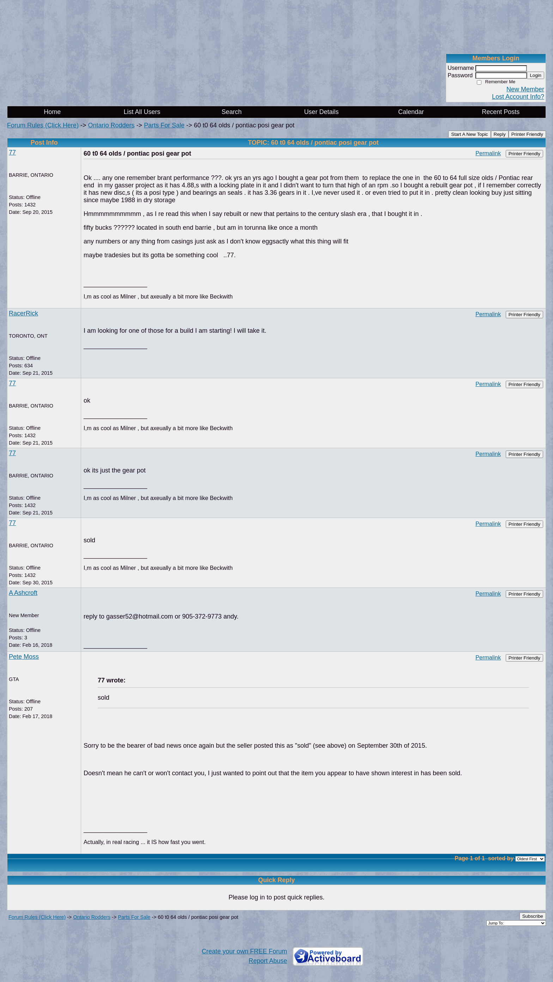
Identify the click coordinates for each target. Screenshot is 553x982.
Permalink (488, 153)
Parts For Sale (164, 125)
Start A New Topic (469, 134)
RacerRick (23, 313)
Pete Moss (24, 656)
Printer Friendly (527, 134)
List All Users (141, 111)
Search (231, 111)
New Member (525, 89)
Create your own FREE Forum (244, 951)
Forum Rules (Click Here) (43, 125)
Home (52, 111)
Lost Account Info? (518, 96)
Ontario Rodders (111, 125)
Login (535, 75)
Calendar (411, 111)
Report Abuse (268, 960)
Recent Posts (500, 111)
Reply (500, 134)
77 (12, 152)
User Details (321, 111)
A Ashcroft (23, 592)
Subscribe (532, 916)
